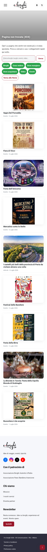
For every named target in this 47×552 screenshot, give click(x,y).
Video (23, 72)
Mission (6, 492)
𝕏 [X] (17, 460)
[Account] (37, 5)
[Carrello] (42, 5)
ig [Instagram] (11, 460)
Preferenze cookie (10, 549)
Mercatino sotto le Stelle (14, 226)
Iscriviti (9, 524)
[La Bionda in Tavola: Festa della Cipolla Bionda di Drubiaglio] (23, 365)
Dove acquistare (10, 72)
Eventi (32, 72)
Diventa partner (9, 501)
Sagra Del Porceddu (12, 113)
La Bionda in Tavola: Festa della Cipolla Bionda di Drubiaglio (21, 382)
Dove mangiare (33, 65)
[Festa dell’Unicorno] (23, 173)
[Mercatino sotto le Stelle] (23, 211)
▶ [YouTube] (22, 460)
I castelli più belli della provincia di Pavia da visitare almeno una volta (23, 265)
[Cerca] (18, 58)
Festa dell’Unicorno (12, 189)
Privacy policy (8, 545)
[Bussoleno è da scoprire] (23, 405)
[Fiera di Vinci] (23, 135)
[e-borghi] (20, 5)
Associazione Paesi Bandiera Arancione (18, 478)
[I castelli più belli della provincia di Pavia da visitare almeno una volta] (23, 249)
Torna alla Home (10, 78)
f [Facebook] (5, 460)
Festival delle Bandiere (13, 305)
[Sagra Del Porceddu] (23, 97)
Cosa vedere (18, 65)
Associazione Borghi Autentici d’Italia (17, 473)
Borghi (6, 65)
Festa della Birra (10, 343)
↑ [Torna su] (42, 547)
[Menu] (5, 5)
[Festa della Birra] (23, 327)
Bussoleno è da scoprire (14, 421)
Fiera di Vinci (9, 151)
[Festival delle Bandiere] (23, 289)
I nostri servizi (8, 496)
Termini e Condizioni (10, 542)
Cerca (40, 58)
